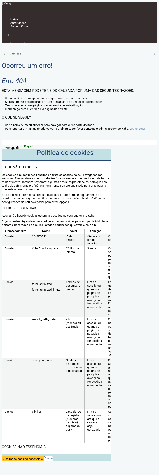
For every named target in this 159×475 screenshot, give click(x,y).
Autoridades (18, 23)
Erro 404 (15, 53)
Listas (14, 19)
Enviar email (137, 128)
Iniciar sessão (17, 43)
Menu (6, 3)
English (28, 146)
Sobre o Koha (19, 26)
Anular (48, 458)
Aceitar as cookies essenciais (23, 459)
